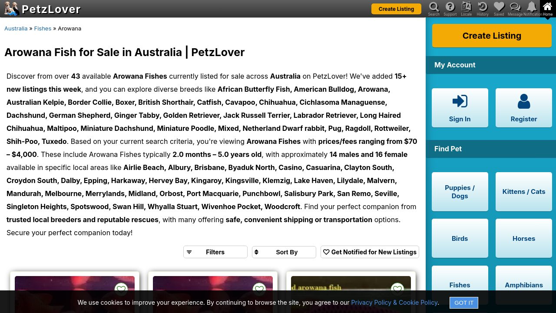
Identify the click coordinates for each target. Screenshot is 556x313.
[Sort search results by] (284, 252)
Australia (16, 28)
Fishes (42, 28)
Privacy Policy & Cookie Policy (394, 302)
